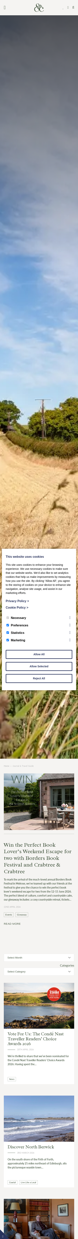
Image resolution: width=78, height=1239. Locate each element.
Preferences (17, 625)
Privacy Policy (17, 601)
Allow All (39, 654)
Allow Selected (39, 666)
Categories (67, 965)
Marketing (15, 640)
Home (6, 765)
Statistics (15, 632)
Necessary (16, 618)
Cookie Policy (17, 607)
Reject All (39, 678)
